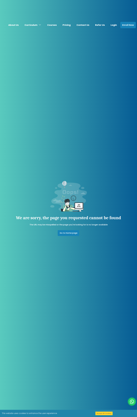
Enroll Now (128, 20)
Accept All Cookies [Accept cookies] (104, 413)
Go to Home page (68, 233)
